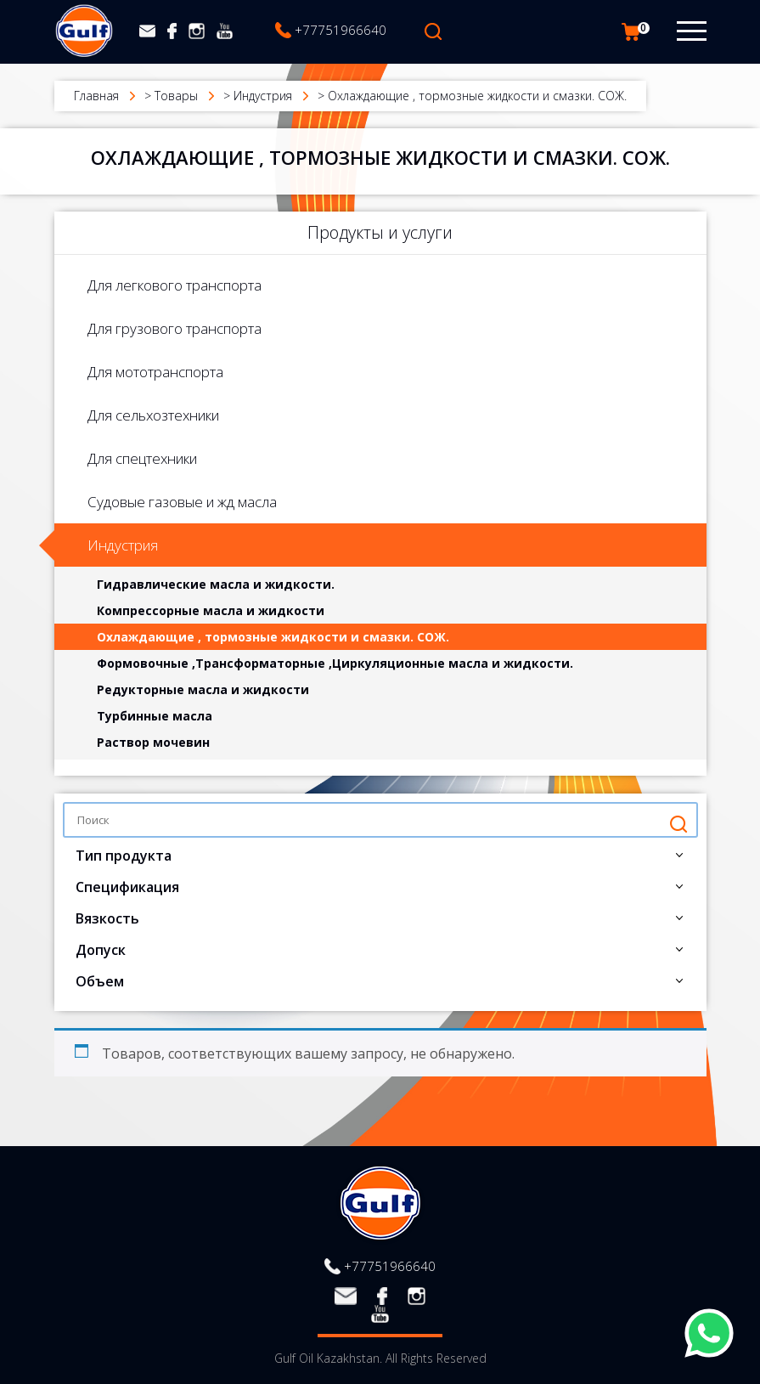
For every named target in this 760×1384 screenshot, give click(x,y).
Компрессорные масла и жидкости (210, 610)
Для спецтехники (142, 458)
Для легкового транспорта (174, 285)
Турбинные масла (154, 716)
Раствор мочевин (153, 742)
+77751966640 (340, 29)
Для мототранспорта (155, 371)
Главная (96, 96)
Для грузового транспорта (174, 328)
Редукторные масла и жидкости (203, 689)
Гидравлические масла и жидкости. (216, 584)
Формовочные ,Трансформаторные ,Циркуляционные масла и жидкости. (335, 663)
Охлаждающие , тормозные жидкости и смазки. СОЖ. (273, 637)
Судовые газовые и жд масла (182, 501)
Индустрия (122, 545)
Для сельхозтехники (153, 415)
